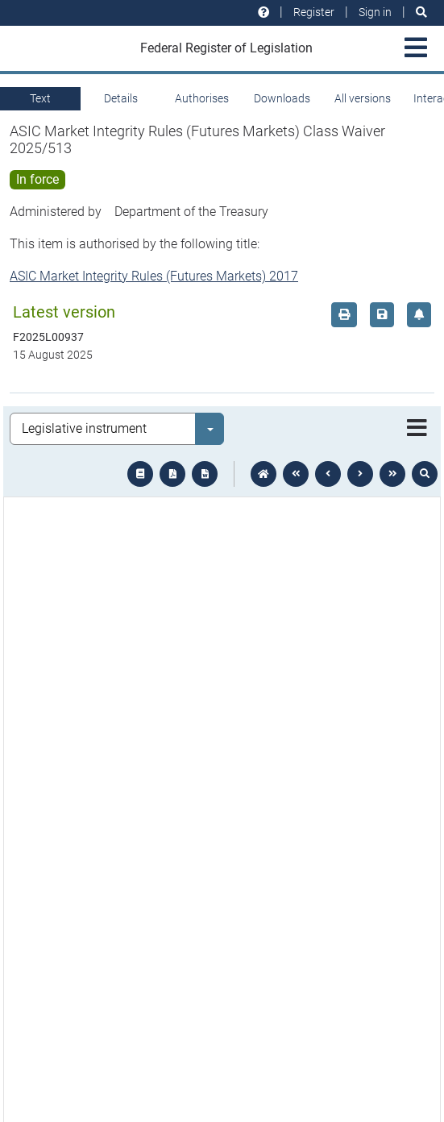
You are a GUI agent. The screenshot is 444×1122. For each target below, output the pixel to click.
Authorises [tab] (202, 98)
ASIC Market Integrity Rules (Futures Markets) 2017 (154, 276)
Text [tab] (40, 98)
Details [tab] (121, 98)
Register (313, 12)
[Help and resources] (263, 12)
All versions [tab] (362, 98)
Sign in (375, 12)
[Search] (421, 12)
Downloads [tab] (282, 98)
